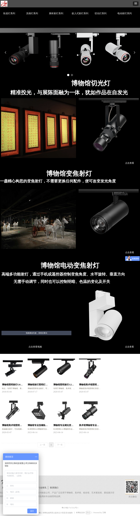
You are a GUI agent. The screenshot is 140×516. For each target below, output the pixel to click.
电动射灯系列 (124, 13)
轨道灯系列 (9, 13)
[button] (136, 3)
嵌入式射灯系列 (80, 13)
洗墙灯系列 (32, 13)
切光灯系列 (100, 13)
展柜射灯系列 (56, 13)
